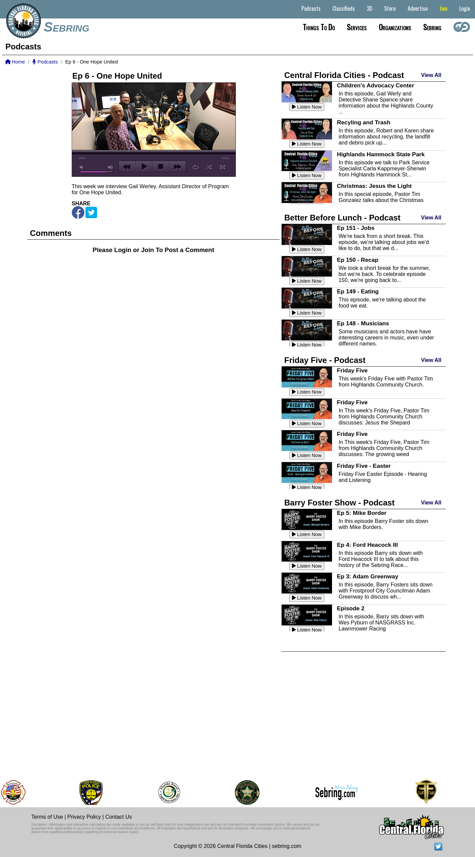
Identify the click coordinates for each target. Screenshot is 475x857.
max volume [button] (110, 167)
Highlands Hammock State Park (381, 154)
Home (15, 62)
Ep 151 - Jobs (355, 228)
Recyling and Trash (363, 122)
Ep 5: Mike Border (361, 512)
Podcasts (311, 8)
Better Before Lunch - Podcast (342, 217)
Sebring (66, 26)
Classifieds (343, 8)
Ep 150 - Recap (357, 259)
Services (357, 27)
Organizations (395, 27)
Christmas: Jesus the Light (374, 185)
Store (390, 8)
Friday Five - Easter (364, 465)
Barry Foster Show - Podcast (339, 502)
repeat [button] (195, 167)
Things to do (319, 27)
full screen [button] (222, 167)
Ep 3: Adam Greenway (367, 576)
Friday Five (352, 370)
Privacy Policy (84, 817)
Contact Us (118, 817)
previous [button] (127, 166)
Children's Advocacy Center (375, 85)
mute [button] (82, 167)
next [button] (177, 166)
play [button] (144, 166)
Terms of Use (47, 817)
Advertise (418, 8)
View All (431, 75)
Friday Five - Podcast (324, 360)
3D (369, 8)
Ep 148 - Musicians (363, 323)
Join (443, 8)
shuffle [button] (209, 167)
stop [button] (160, 166)
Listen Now (307, 107)
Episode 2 (350, 608)
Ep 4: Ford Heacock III (367, 544)
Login (464, 8)
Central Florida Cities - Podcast (344, 75)
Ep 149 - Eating (357, 291)
